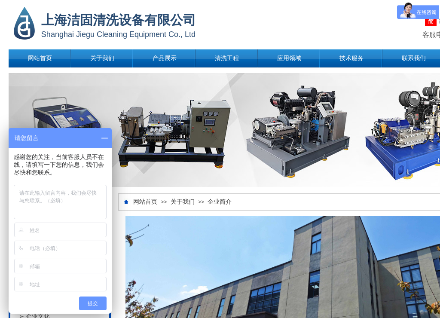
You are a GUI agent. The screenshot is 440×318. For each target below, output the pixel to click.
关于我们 (102, 58)
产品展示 (165, 58)
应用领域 (289, 58)
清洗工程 (227, 58)
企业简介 (220, 202)
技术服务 (351, 58)
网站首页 (40, 58)
